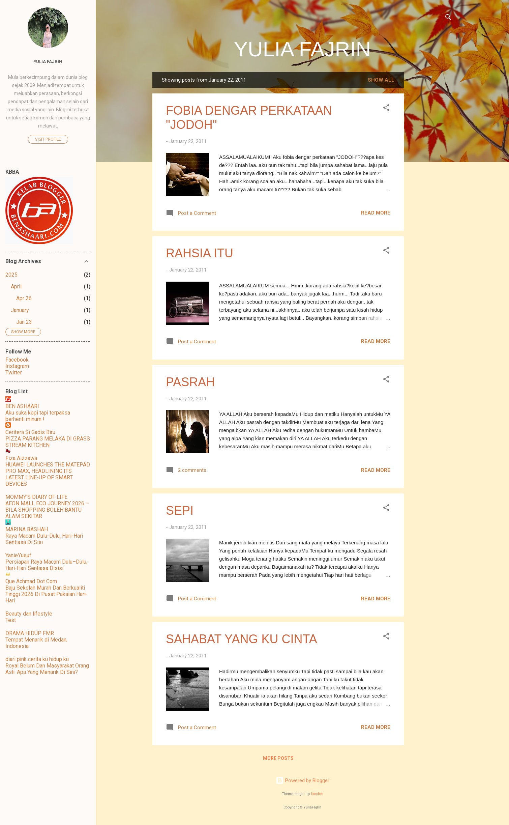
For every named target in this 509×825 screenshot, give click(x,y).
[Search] (448, 18)
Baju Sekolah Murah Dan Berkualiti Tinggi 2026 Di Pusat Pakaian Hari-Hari (46, 594)
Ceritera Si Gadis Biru (30, 432)
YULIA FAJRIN (302, 49)
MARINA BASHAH (26, 529)
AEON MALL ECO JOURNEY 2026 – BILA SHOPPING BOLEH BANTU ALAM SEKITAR (47, 509)
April (16, 286)
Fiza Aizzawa (21, 458)
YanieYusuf (18, 555)
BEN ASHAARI (22, 406)
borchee (317, 794)
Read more (375, 213)
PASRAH (190, 382)
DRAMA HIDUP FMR (29, 633)
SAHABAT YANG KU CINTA (241, 639)
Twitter (13, 372)
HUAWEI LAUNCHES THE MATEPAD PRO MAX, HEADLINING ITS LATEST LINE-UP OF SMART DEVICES (47, 474)
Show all (381, 80)
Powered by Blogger (302, 780)
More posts (278, 758)
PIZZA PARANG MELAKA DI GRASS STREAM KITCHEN (47, 441)
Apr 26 (24, 298)
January (20, 310)
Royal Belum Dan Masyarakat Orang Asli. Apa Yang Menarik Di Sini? (47, 668)
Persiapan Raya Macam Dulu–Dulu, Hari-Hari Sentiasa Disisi (46, 565)
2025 (11, 275)
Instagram (17, 366)
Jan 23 (24, 322)
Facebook (17, 360)
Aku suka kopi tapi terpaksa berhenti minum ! (37, 415)
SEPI (179, 510)
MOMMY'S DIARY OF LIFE (36, 497)
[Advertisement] (430, 173)
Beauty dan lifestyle (28, 613)
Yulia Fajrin (48, 61)
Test (10, 620)
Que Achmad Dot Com (31, 581)
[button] (386, 109)
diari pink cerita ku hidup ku (37, 659)
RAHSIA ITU (199, 253)
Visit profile (48, 139)
